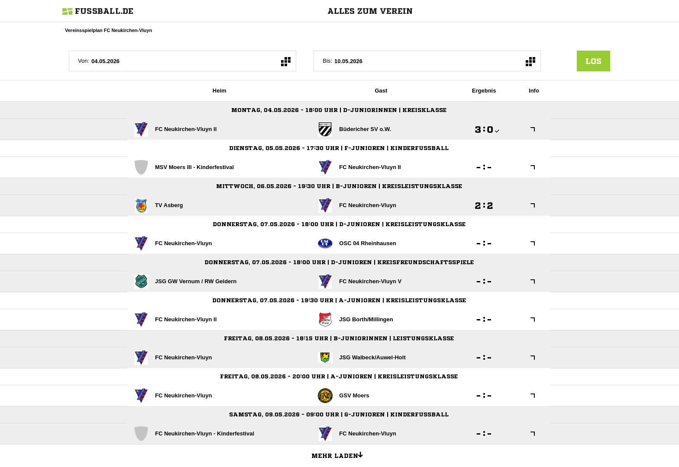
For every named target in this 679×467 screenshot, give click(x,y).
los (593, 61)
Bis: (327, 61)
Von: (83, 61)
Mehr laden (340, 454)
